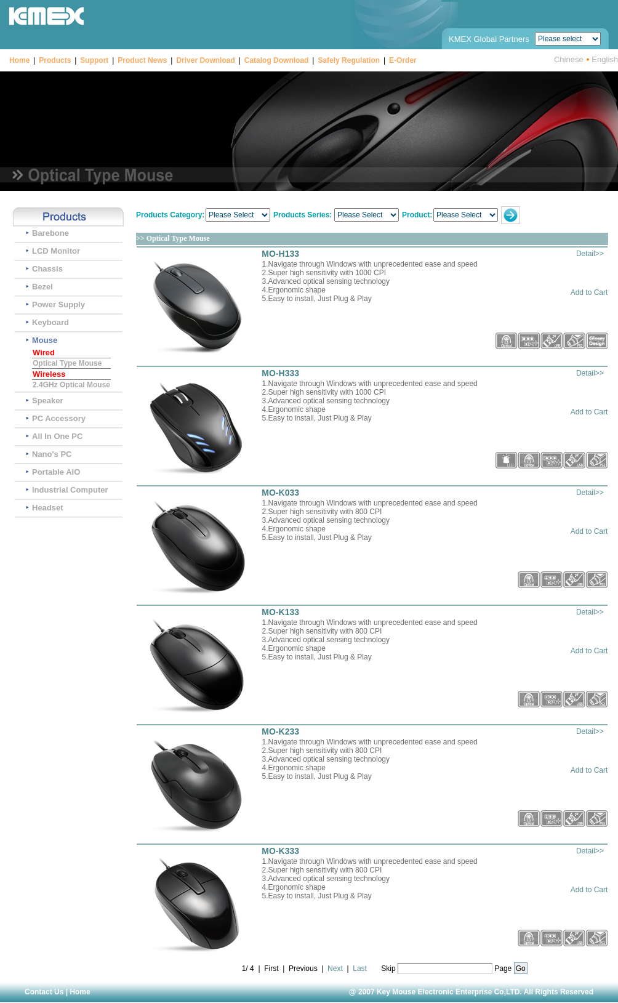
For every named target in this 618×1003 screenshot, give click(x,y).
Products (55, 60)
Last (360, 968)
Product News (142, 60)
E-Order (403, 60)
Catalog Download (276, 60)
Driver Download (205, 60)
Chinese (569, 59)
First (271, 968)
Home (19, 60)
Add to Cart (589, 292)
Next (335, 968)
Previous (303, 968)
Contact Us (44, 992)
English (605, 59)
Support (94, 60)
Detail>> (590, 253)
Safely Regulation (349, 60)
